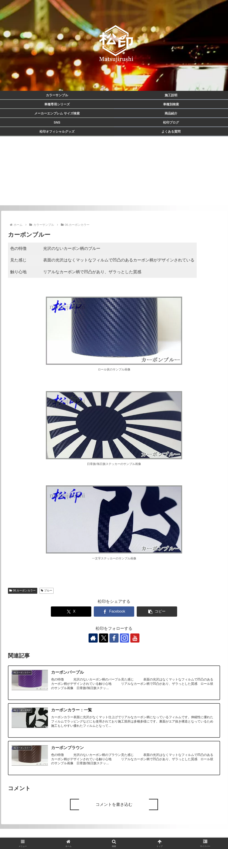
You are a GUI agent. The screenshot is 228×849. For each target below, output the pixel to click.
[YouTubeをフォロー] (134, 638)
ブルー (46, 590)
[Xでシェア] (71, 611)
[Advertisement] (114, 173)
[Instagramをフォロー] (124, 638)
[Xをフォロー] (103, 638)
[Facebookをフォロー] (114, 638)
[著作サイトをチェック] (93, 638)
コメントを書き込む (114, 804)
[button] (157, 611)
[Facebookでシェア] (114, 611)
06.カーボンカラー (22, 590)
